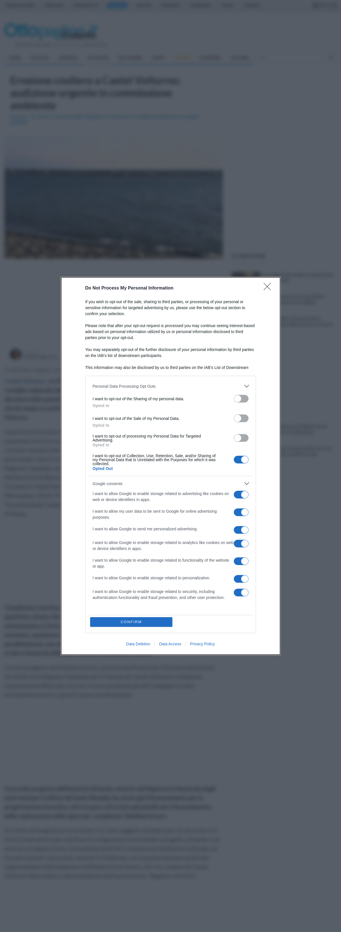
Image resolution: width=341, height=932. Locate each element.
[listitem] (171, 386)
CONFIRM (131, 622)
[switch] (241, 399)
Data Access (170, 644)
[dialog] (170, 466)
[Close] (269, 288)
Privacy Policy (202, 644)
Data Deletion (138, 644)
